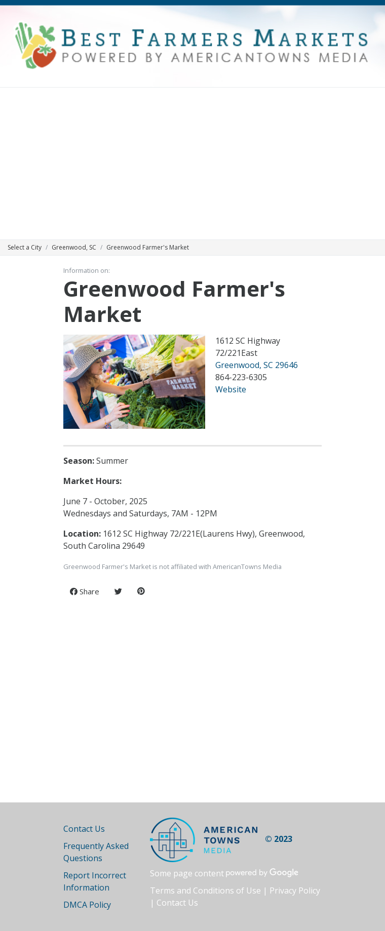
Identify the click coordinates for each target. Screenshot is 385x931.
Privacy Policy (295, 890)
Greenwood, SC (74, 247)
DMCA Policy (87, 904)
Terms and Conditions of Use (205, 890)
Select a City (25, 247)
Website (230, 389)
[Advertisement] (192, 163)
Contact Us (84, 828)
